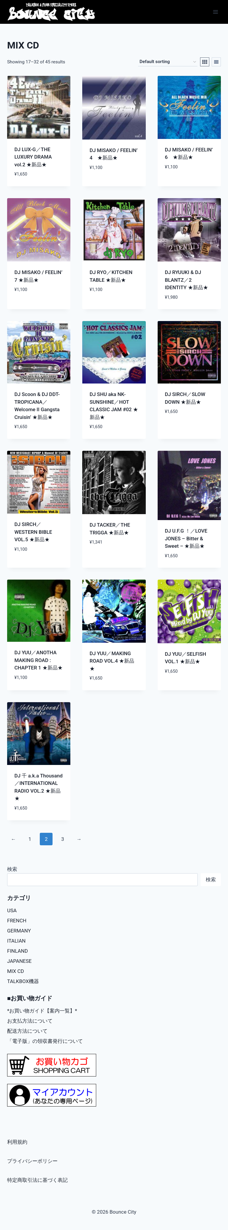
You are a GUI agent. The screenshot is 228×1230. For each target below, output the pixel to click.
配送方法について (27, 1031)
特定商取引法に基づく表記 (37, 1180)
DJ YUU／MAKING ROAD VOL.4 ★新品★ (112, 661)
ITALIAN (16, 941)
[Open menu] (215, 11)
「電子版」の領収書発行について (45, 1041)
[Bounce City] (51, 12)
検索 (12, 869)
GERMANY (19, 931)
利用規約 (17, 1142)
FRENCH (16, 921)
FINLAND (17, 951)
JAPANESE (19, 961)
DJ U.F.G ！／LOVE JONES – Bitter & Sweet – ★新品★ (186, 538)
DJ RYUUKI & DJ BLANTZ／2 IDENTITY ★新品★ (186, 279)
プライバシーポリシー (32, 1161)
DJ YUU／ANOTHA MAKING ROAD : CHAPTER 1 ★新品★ (39, 660)
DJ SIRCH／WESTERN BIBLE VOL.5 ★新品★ (33, 531)
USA (12, 910)
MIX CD (15, 971)
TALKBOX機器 (23, 981)
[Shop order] (167, 61)
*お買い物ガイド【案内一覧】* (42, 1011)
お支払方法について (30, 1021)
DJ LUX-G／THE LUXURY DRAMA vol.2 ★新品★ (33, 157)
